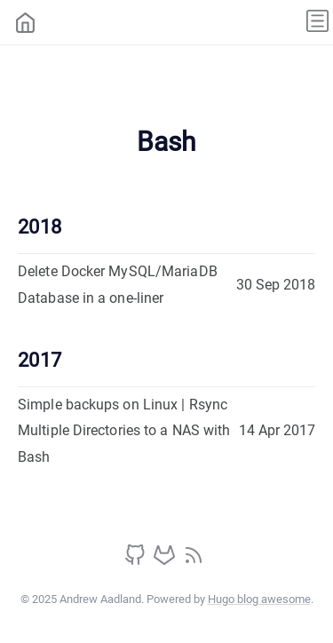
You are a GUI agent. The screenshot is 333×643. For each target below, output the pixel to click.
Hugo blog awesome (259, 599)
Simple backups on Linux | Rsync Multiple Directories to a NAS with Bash (124, 430)
